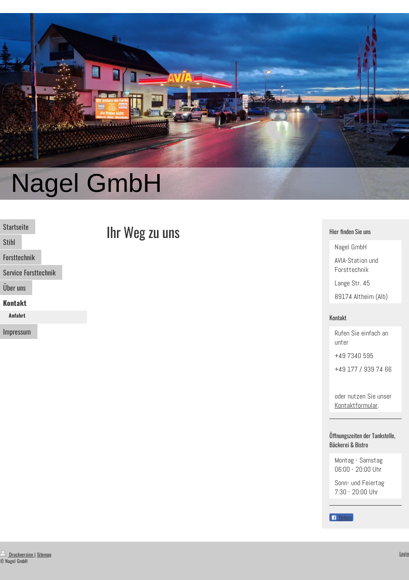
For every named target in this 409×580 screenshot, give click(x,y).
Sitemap (44, 554)
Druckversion (17, 554)
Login (404, 553)
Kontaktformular (356, 405)
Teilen (341, 518)
